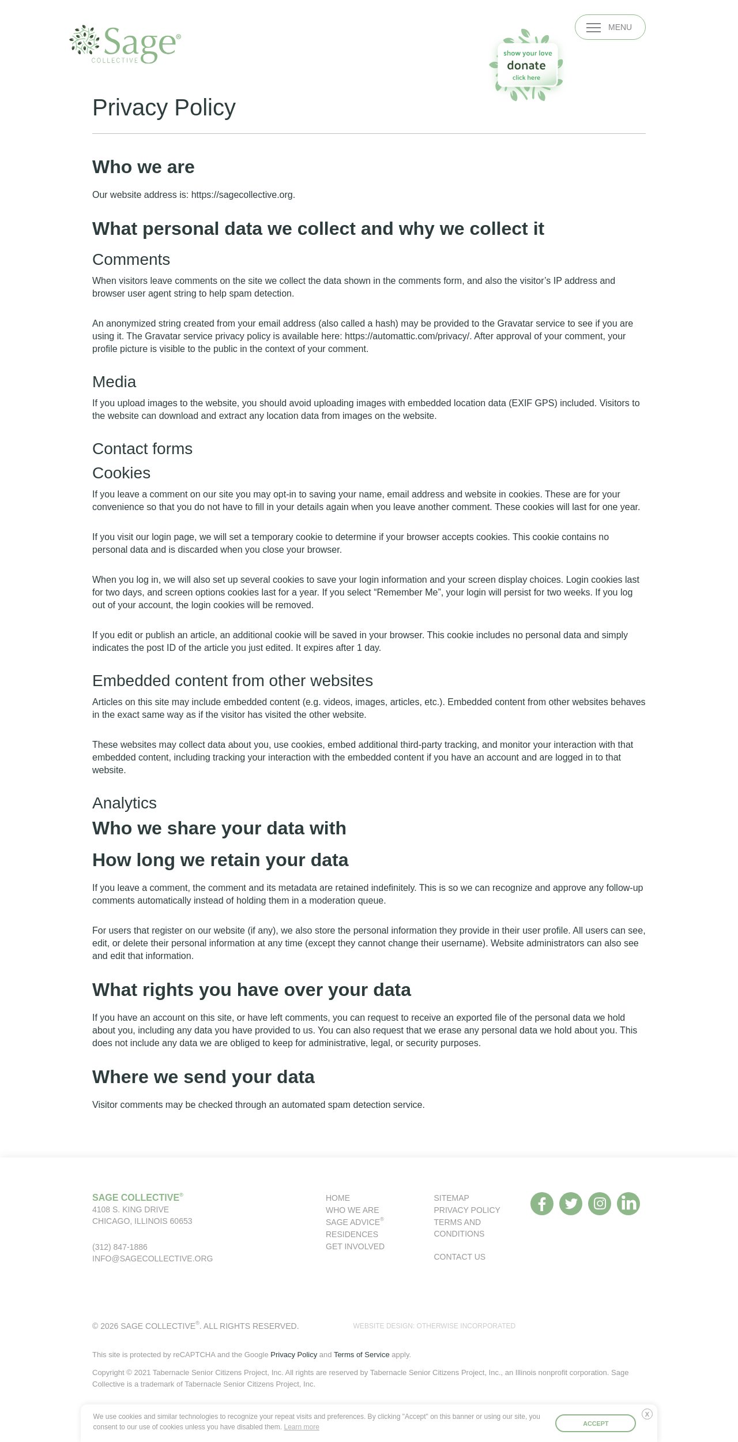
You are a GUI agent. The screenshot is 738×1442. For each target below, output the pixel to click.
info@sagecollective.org (152, 1258)
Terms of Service (362, 1354)
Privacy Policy (467, 1210)
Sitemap (451, 1198)
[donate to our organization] (527, 65)
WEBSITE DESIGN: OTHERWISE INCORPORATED (434, 1326)
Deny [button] (650, 1418)
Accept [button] (595, 1423)
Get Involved (355, 1246)
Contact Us (460, 1256)
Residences (352, 1234)
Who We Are (352, 1210)
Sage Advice (355, 1222)
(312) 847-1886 (120, 1247)
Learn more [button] (301, 1427)
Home (338, 1198)
